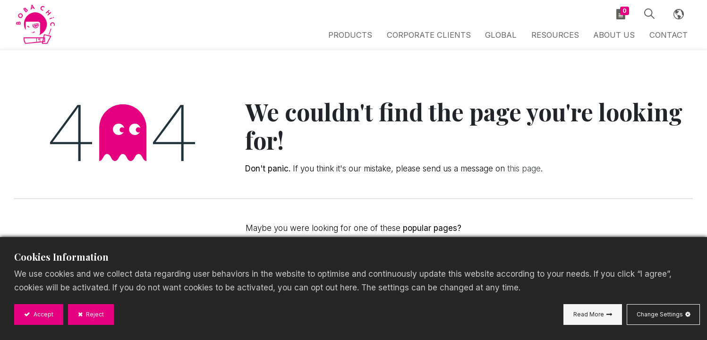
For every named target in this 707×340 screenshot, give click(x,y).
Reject (94, 314)
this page (524, 172)
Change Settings (660, 314)
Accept (42, 314)
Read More (588, 314)
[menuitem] (510, 36)
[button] (647, 15)
